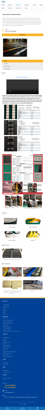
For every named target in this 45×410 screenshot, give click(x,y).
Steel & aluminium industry (8, 320)
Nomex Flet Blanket (6, 345)
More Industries (7, 68)
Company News (6, 370)
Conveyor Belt (5, 348)
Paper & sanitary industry (7, 321)
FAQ (3, 379)
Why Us (34, 5)
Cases (41, 5)
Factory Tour (5, 307)
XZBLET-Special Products (7, 353)
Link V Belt (5, 343)
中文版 (26, 8)
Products (27, 5)
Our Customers (5, 364)
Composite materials (7, 329)
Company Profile (6, 304)
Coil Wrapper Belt (6, 337)
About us (10, 5)
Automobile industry (6, 326)
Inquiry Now (22, 34)
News (3, 8)
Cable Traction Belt (6, 346)
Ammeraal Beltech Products (8, 356)
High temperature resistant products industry (11, 331)
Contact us (18, 8)
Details (5, 61)
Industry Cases (7, 66)
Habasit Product (6, 354)
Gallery (4, 309)
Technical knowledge (7, 378)
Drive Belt (4, 350)
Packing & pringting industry (8, 323)
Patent (4, 312)
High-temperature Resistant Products (10, 351)
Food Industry (5, 324)
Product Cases (5, 362)
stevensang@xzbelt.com (9, 392)
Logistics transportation (7, 328)
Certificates (5, 310)
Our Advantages (6, 306)
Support (10, 8)
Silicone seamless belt (7, 342)
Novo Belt (4, 340)
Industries (18, 5)
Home (3, 5)
